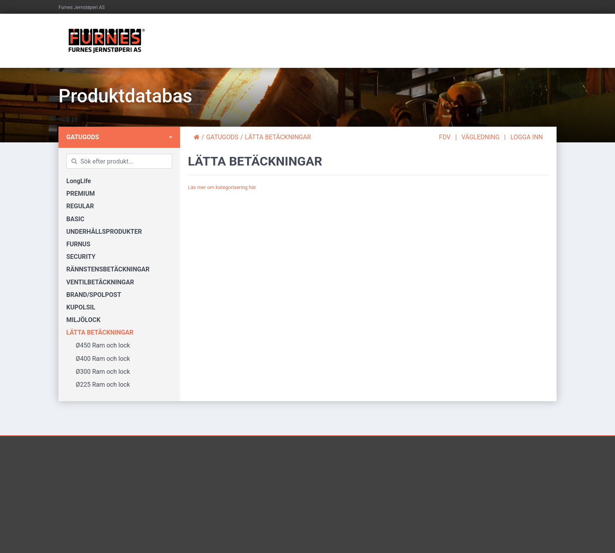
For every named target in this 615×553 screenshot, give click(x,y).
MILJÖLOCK (83, 320)
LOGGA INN (526, 137)
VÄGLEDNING (481, 137)
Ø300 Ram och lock (98, 371)
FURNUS (78, 244)
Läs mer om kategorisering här (222, 187)
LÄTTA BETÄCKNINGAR (99, 332)
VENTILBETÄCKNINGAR (100, 282)
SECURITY (81, 256)
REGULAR (80, 206)
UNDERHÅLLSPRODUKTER (104, 231)
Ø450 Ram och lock (98, 345)
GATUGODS (82, 137)
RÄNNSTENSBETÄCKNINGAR (107, 269)
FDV (444, 137)
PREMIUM (80, 193)
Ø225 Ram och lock (98, 384)
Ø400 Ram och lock (98, 358)
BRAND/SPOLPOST (93, 294)
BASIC (75, 219)
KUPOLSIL (80, 307)
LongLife (78, 181)
